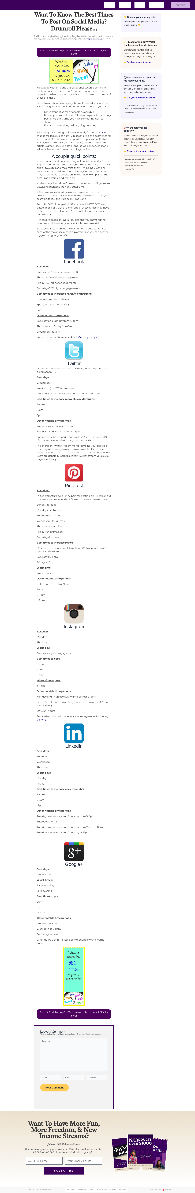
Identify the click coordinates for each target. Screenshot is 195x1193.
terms (99, 40)
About (125, 5)
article (102, 132)
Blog (139, 5)
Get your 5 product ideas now (141, 98)
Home (109, 5)
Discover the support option (140, 151)
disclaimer (90, 40)
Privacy (70, 1190)
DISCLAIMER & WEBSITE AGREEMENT (111, 1190)
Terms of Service (85, 1190)
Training (156, 5)
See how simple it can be (139, 62)
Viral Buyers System (90, 337)
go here (41, 719)
